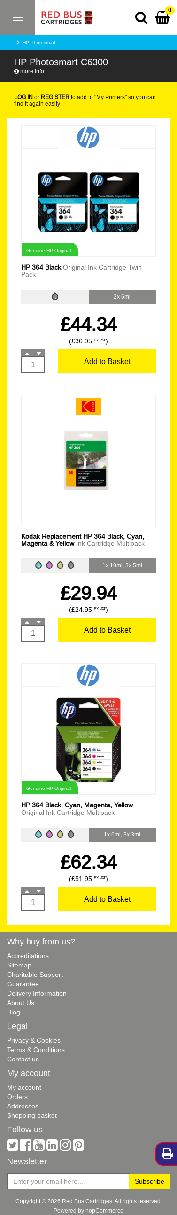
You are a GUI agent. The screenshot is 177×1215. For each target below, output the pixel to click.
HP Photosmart (39, 42)
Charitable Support (35, 974)
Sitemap (19, 965)
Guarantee (23, 984)
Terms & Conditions (36, 1049)
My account (24, 1087)
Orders (17, 1096)
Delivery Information (37, 993)
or (41, 97)
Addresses (22, 1106)
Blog (13, 1012)
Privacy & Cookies (34, 1040)
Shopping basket (32, 1115)
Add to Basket (107, 361)
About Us (20, 1002)
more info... (31, 71)
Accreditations (28, 956)
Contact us (23, 1059)
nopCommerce (104, 1210)
